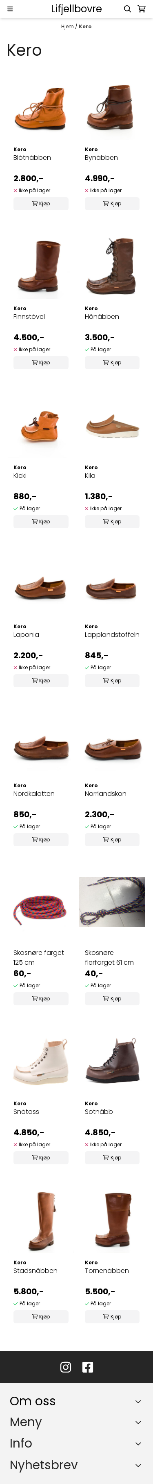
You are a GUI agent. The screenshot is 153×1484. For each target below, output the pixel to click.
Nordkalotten (34, 793)
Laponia (26, 634)
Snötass (26, 1111)
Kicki (20, 475)
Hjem (68, 26)
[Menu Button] (10, 8)
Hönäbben (102, 316)
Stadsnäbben (35, 1270)
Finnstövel (29, 316)
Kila (90, 475)
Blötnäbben (32, 157)
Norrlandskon (105, 793)
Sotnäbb (99, 1111)
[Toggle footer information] (140, 1401)
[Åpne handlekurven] (141, 9)
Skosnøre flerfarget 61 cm (109, 957)
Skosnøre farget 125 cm (38, 957)
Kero (85, 26)
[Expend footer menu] (140, 1422)
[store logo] (76, 9)
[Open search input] (127, 9)
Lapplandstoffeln (112, 634)
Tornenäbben (107, 1270)
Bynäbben (101, 157)
